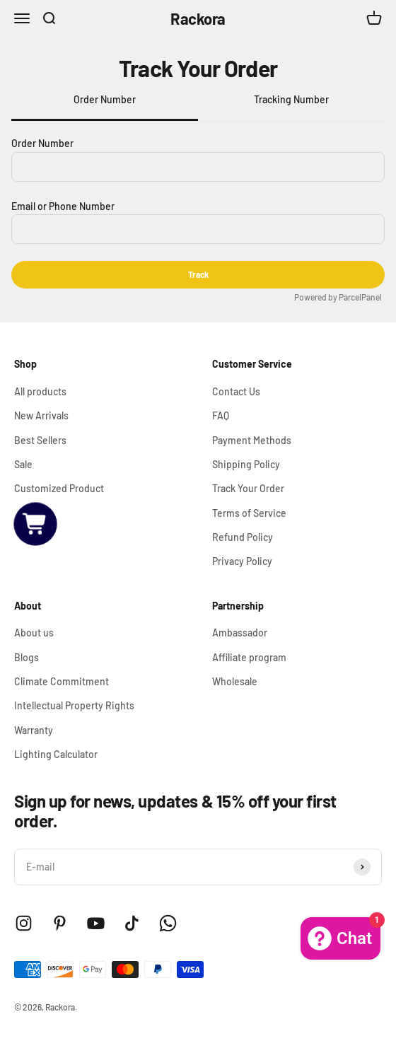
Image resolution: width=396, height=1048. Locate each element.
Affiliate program (249, 657)
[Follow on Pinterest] (59, 923)
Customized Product (59, 488)
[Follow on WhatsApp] (167, 923)
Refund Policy (242, 537)
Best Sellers (40, 440)
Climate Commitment (61, 681)
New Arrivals (41, 415)
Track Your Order (248, 488)
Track (198, 274)
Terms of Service (249, 513)
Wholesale (234, 681)
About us (34, 633)
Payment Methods (251, 440)
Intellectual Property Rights (74, 705)
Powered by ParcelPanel (338, 297)
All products (40, 391)
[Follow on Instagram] (23, 923)
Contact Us (236, 391)
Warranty (33, 730)
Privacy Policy (242, 561)
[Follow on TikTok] (131, 923)
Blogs (26, 657)
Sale (23, 464)
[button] (35, 524)
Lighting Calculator (56, 754)
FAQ (220, 415)
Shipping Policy (246, 464)
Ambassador (239, 633)
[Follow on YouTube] (95, 923)
